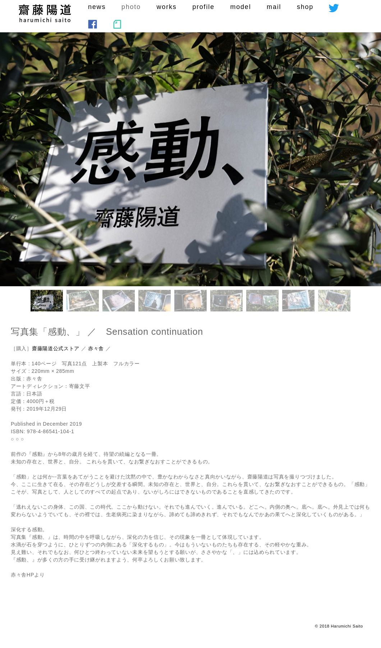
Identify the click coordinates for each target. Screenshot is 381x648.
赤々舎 (96, 348)
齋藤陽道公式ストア (55, 348)
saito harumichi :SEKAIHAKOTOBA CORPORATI (45, 13)
